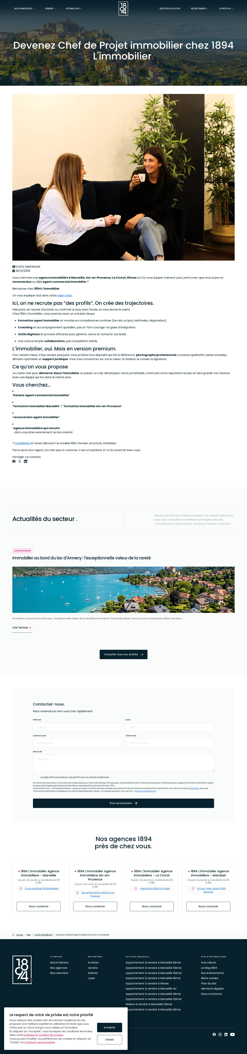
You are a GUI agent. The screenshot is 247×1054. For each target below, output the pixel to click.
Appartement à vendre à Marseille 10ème (154, 973)
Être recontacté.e (123, 803)
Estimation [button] (73, 8)
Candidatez (22, 443)
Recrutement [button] (199, 8)
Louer (91, 978)
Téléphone (131, 736)
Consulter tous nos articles (123, 654)
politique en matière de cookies (43, 1035)
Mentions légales (212, 989)
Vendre (93, 968)
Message (37, 752)
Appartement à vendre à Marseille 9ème (153, 978)
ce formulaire (194, 788)
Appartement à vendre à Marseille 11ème (153, 994)
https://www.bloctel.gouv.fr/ (145, 791)
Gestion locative (170, 8)
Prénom (37, 720)
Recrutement (59, 973)
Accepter (109, 1027)
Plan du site (208, 983)
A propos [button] (225, 8)
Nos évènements (212, 973)
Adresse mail (39, 736)
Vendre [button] (49, 8)
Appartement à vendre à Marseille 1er (151, 989)
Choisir (109, 1039)
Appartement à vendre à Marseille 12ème (153, 999)
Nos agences (58, 968)
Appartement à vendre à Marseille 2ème (153, 1009)
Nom (128, 720)
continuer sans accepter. (40, 1042)
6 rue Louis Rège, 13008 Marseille (41, 888)
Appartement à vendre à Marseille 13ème (153, 968)
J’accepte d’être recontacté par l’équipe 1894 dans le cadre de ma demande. (74, 777)
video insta (64, 295)
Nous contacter (39, 906)
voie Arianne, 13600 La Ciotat (155, 888)
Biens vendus (209, 978)
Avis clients (208, 963)
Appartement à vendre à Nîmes (147, 983)
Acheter (93, 963)
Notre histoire (59, 963)
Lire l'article (21, 628)
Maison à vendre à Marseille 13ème (149, 1004)
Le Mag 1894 (209, 968)
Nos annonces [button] (23, 8)
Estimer (93, 973)
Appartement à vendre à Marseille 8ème (153, 963)
